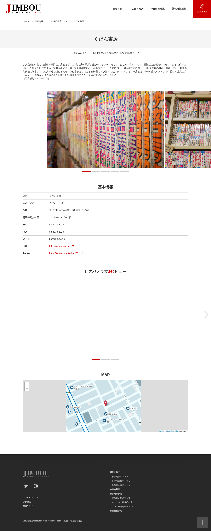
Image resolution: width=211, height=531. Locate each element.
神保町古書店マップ (121, 485)
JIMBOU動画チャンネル (123, 506)
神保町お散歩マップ (121, 498)
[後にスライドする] (206, 314)
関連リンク (28, 506)
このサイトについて (32, 497)
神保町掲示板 (179, 8)
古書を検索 (137, 8)
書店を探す (118, 8)
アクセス (27, 502)
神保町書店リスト (120, 476)
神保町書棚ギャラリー (122, 481)
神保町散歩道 (158, 8)
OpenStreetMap (173, 431)
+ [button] (27, 384)
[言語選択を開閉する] (202, 9)
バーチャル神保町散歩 (122, 502)
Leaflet (161, 431)
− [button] (27, 388)
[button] (86, 171)
